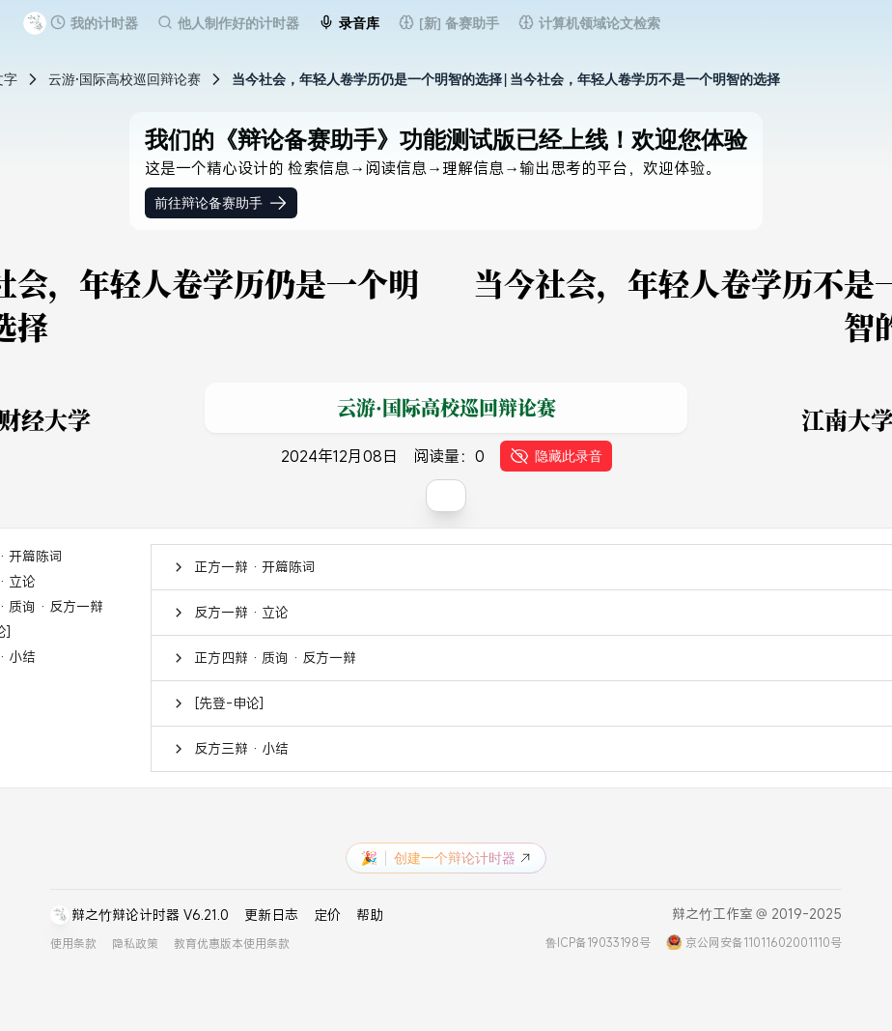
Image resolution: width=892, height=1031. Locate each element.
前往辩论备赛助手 (221, 203)
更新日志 (271, 914)
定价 (327, 914)
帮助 (369, 914)
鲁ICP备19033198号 (598, 942)
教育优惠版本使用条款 (232, 943)
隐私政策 (135, 943)
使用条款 (73, 943)
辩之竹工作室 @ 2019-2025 (757, 913)
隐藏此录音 (556, 456)
